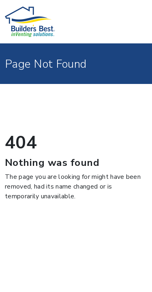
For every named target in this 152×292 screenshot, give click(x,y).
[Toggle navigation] (136, 22)
